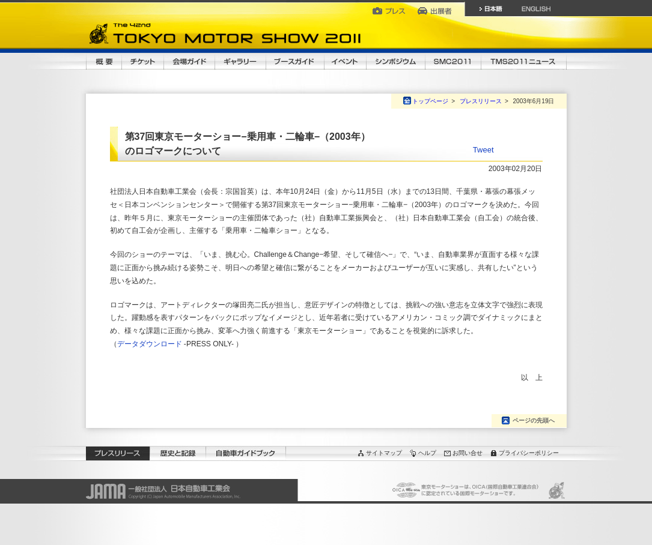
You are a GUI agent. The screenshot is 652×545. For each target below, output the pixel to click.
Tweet (483, 149)
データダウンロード (149, 344)
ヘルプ (427, 453)
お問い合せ (467, 453)
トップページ (430, 101)
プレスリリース (481, 101)
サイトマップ (384, 453)
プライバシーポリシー (529, 453)
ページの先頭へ (534, 420)
